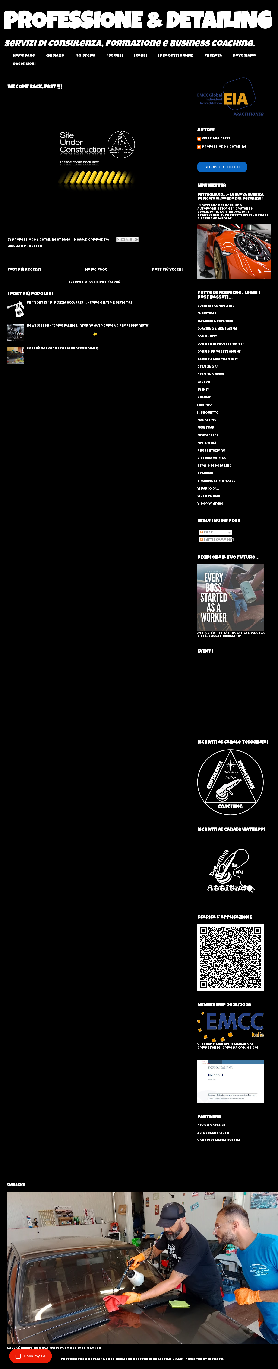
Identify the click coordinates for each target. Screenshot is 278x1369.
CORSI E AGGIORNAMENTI (217, 359)
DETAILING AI (207, 367)
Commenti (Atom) (104, 282)
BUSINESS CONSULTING (216, 306)
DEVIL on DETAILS (211, 1125)
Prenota (213, 56)
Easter (203, 382)
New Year (206, 428)
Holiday (204, 397)
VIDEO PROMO (208, 496)
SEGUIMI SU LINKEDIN (222, 167)
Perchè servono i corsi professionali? (63, 348)
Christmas (206, 313)
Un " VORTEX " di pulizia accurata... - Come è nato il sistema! (79, 303)
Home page (24, 56)
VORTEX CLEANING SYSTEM (218, 1140)
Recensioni (24, 64)
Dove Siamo (244, 56)
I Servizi (115, 56)
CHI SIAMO (55, 56)
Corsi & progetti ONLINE (219, 351)
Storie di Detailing (214, 466)
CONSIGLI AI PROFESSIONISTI (220, 344)
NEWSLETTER (208, 435)
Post (206, 532)
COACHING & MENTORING (217, 329)
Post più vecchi (167, 270)
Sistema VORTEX (211, 458)
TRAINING (205, 473)
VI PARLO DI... (208, 489)
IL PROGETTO (31, 246)
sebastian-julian (168, 1359)
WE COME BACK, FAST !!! (34, 87)
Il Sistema (85, 56)
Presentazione (211, 450)
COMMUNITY (207, 336)
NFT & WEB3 (206, 443)
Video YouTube (210, 504)
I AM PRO (204, 405)
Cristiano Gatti (216, 138)
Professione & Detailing (224, 147)
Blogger (215, 1359)
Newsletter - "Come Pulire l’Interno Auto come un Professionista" (88, 325)
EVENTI (203, 389)
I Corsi (140, 56)
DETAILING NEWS (210, 374)
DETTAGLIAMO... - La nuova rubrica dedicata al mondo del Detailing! (230, 197)
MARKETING (206, 420)
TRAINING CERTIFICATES (216, 481)
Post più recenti (24, 270)
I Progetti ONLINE (175, 56)
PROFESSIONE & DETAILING (138, 23)
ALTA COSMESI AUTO (213, 1133)
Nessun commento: (92, 240)
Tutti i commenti (217, 540)
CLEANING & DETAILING (215, 321)
